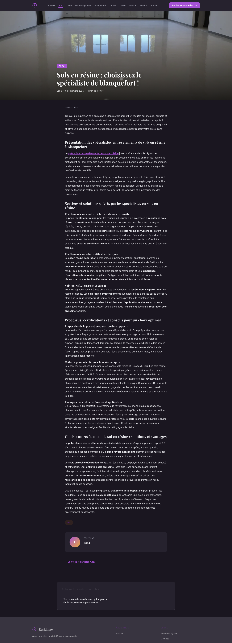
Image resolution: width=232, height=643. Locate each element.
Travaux (155, 5)
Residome (42, 629)
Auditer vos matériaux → (184, 5)
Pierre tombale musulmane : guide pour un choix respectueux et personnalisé (85, 601)
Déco (69, 5)
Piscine (143, 5)
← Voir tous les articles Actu (80, 561)
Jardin (122, 5)
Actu (60, 5)
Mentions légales (169, 633)
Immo (113, 5)
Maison (132, 5)
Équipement (100, 5)
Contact (165, 638)
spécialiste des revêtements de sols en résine (93, 153)
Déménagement (83, 5)
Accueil (51, 5)
